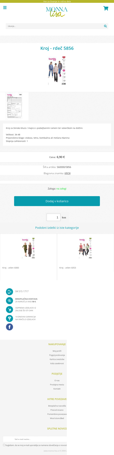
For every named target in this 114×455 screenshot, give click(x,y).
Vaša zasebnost (57, 363)
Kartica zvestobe (57, 359)
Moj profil (57, 351)
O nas (57, 380)
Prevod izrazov (57, 410)
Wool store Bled (57, 418)
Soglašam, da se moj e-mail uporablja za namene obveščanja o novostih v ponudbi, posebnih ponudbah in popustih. (56, 445)
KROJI (68, 173)
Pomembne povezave (57, 414)
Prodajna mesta (57, 384)
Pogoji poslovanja (57, 355)
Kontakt (57, 388)
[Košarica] (105, 8)
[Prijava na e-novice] (108, 439)
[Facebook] (57, 327)
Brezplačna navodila (57, 405)
